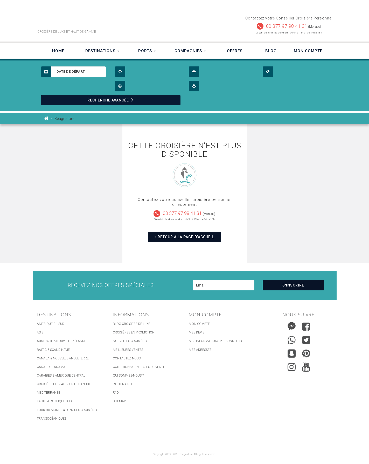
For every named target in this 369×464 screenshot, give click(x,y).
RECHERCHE (110, 100)
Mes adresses (200, 350)
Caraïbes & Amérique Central (61, 375)
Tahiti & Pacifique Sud (54, 401)
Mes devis (196, 332)
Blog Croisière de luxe (131, 324)
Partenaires (123, 384)
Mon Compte (308, 51)
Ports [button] (147, 51)
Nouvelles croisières (130, 341)
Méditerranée (48, 392)
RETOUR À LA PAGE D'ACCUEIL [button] (184, 237)
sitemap (119, 401)
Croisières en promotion (134, 332)
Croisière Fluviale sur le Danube (64, 384)
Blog (271, 51)
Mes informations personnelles (216, 341)
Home (58, 51)
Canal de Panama (51, 367)
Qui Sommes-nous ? (128, 375)
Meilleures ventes (128, 350)
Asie (40, 332)
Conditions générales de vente (139, 367)
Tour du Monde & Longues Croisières (67, 410)
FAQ (116, 392)
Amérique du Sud (50, 324)
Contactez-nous (127, 358)
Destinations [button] (102, 51)
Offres (234, 51)
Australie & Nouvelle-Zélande (61, 341)
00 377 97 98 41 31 (286, 26)
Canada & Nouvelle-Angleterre (63, 358)
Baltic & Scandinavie (53, 350)
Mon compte (199, 324)
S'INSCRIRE (293, 285)
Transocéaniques (51, 418)
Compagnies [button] (190, 51)
